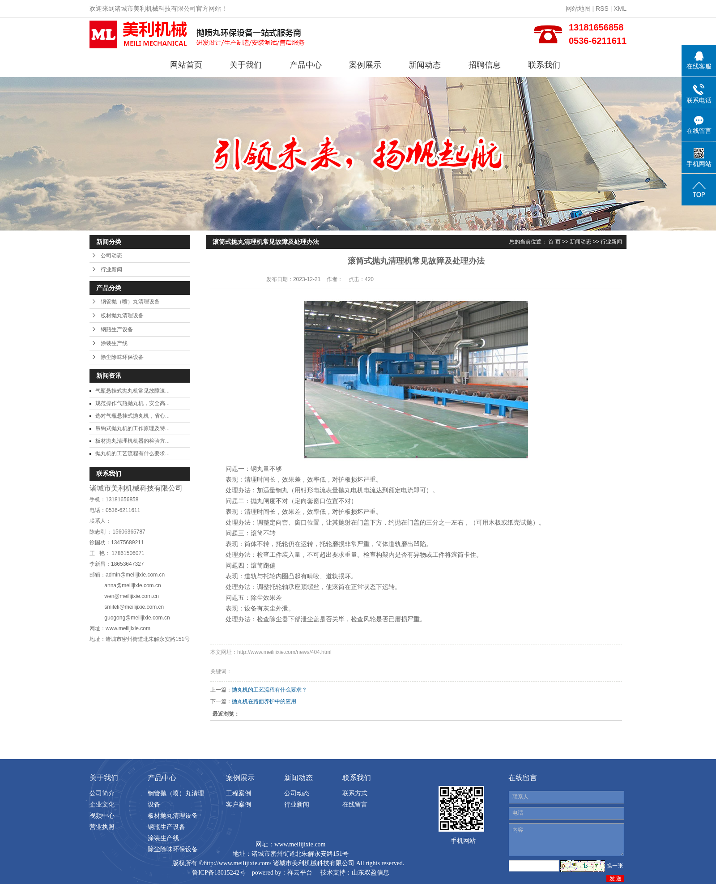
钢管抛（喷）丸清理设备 (130, 302)
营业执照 (102, 826)
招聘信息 (485, 64)
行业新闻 (111, 269)
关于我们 (246, 64)
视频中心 (102, 815)
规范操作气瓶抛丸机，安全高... (132, 403)
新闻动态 (425, 64)
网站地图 (578, 8)
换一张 (615, 866)
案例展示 (365, 64)
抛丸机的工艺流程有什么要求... (132, 453)
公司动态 (111, 255)
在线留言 (354, 804)
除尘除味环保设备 (122, 357)
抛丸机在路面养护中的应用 (264, 701)
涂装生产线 (114, 343)
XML (620, 8)
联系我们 (544, 64)
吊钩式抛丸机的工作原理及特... (132, 428)
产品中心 (306, 64)
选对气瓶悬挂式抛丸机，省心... (132, 416)
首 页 (554, 242)
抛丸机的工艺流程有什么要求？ (269, 690)
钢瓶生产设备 (117, 329)
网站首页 (186, 64)
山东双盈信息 (370, 872)
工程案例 (238, 793)
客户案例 (238, 804)
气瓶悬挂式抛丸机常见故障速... (132, 391)
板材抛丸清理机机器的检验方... (132, 441)
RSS (602, 8)
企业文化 (102, 804)
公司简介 (102, 793)
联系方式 (354, 793)
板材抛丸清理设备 (122, 315)
